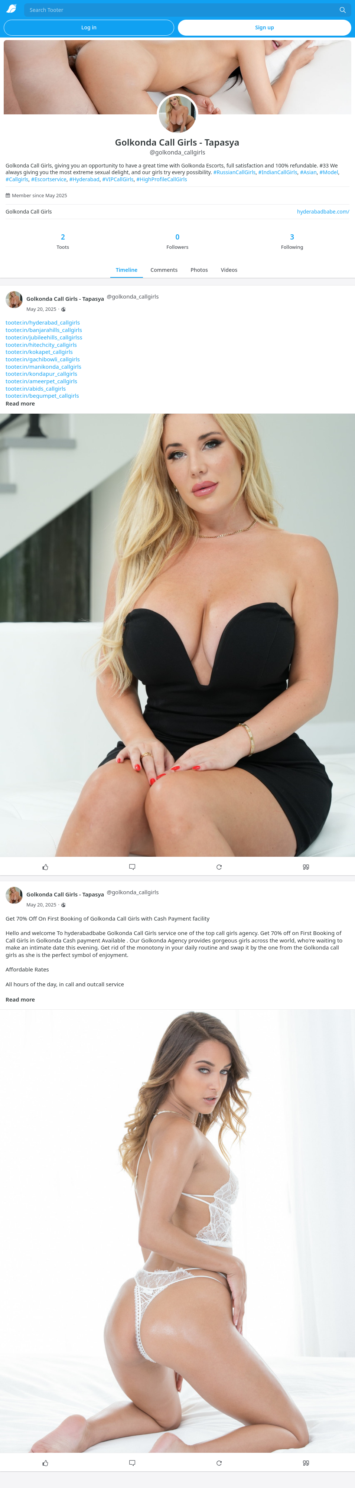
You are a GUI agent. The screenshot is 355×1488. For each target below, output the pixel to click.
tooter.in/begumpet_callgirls (42, 395)
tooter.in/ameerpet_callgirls (41, 381)
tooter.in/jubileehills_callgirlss (44, 337)
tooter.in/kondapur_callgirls (41, 373)
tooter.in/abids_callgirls (36, 388)
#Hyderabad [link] (84, 179)
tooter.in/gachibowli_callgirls (43, 359)
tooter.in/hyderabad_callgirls (43, 322)
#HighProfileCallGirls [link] (161, 179)
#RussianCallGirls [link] (234, 172)
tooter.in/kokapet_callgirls (39, 351)
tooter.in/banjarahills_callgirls (44, 329)
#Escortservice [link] (48, 179)
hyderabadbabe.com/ (323, 211)
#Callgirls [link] (17, 179)
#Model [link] (328, 172)
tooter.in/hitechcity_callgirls (41, 344)
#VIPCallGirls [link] (118, 179)
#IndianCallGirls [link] (277, 172)
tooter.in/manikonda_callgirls (43, 366)
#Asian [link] (308, 172)
